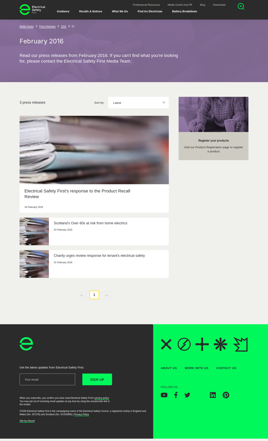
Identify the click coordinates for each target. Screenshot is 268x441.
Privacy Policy (81, 414)
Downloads (219, 4)
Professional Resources (146, 4)
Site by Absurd (27, 420)
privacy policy (102, 398)
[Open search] (241, 7)
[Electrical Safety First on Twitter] (187, 396)
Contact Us (226, 368)
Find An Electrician (150, 11)
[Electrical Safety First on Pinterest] (226, 397)
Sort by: (99, 102)
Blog (202, 4)
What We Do (120, 11)
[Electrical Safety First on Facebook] (176, 397)
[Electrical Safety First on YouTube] (164, 396)
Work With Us (197, 368)
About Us (169, 368)
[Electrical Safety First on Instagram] (200, 397)
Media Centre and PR (180, 4)
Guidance (63, 11)
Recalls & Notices (90, 11)
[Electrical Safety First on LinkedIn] (213, 397)
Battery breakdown (184, 11)
